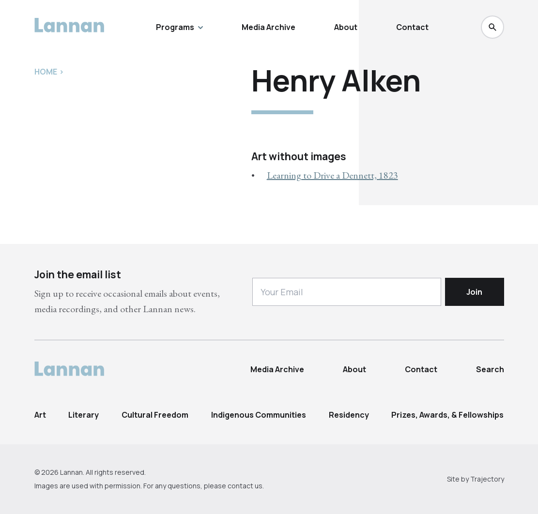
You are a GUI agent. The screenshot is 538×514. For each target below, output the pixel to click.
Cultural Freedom (155, 414)
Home (45, 71)
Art (40, 414)
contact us (245, 485)
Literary (83, 414)
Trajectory (487, 479)
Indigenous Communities (258, 414)
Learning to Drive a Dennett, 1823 (332, 175)
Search (490, 369)
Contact (412, 27)
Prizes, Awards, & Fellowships (447, 414)
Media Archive (268, 27)
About (345, 27)
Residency (349, 414)
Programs (179, 27)
